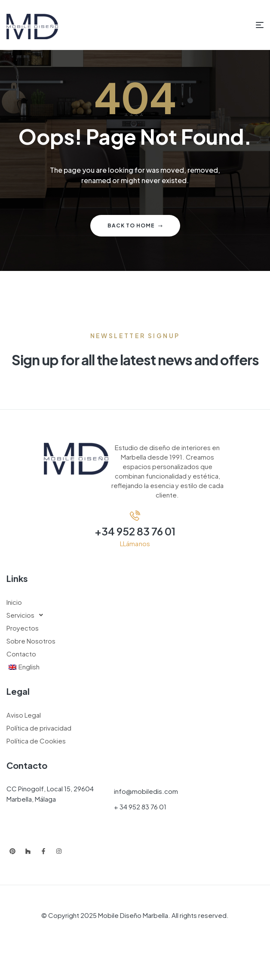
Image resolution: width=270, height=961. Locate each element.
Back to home (135, 225)
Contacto (21, 654)
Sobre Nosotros (30, 641)
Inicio (14, 602)
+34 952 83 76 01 (135, 531)
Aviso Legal (23, 715)
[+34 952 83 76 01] (135, 515)
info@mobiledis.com (146, 791)
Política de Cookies (36, 741)
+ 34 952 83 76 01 (140, 806)
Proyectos (22, 628)
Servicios (27, 615)
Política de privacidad (38, 728)
